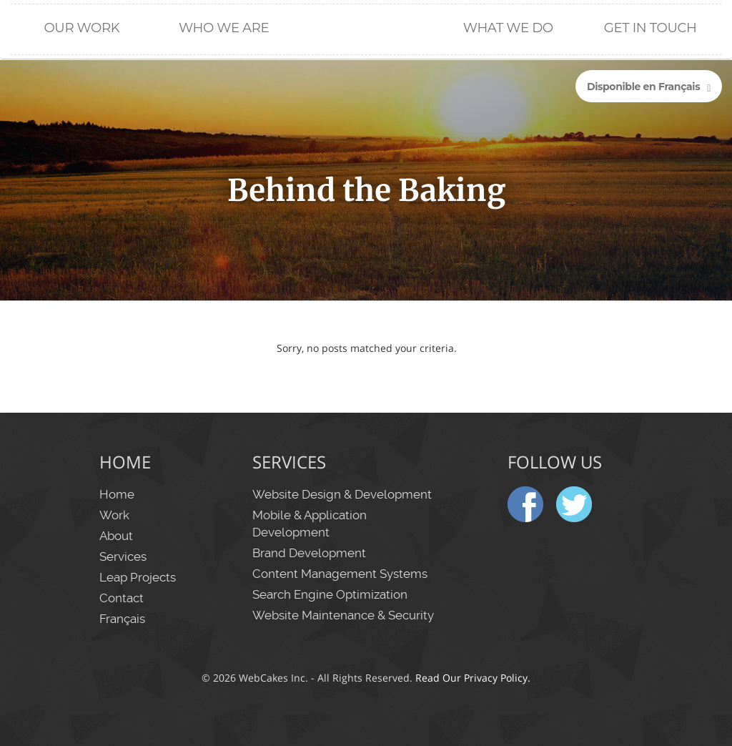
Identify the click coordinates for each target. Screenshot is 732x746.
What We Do (508, 27)
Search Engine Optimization (329, 594)
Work (114, 515)
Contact (121, 598)
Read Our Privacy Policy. (472, 677)
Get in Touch (650, 27)
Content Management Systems (339, 573)
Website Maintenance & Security (343, 615)
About (116, 536)
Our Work (81, 27)
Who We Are (224, 27)
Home (366, 72)
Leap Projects (137, 577)
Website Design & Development (342, 494)
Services (123, 556)
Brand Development (309, 553)
